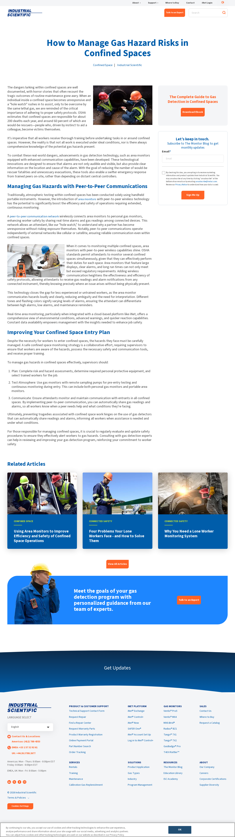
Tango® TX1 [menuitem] (170, 739)
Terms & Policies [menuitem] (16, 800)
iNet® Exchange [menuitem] (136, 715)
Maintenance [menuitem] (76, 785)
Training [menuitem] (73, 779)
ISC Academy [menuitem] (171, 785)
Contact (190, 3)
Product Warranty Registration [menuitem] (85, 739)
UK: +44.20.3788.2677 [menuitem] (23, 755)
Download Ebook (192, 114)
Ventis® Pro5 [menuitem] (170, 715)
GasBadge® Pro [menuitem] (172, 751)
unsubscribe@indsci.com (206, 184)
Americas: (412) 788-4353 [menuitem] (26, 744)
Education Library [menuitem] (173, 779)
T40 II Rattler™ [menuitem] (171, 756)
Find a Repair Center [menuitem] (80, 727)
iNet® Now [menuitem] (133, 727)
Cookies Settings (20, 808)
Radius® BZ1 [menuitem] (170, 733)
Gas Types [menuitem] (134, 779)
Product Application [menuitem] (138, 773)
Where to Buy (172, 3)
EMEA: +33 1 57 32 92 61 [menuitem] (24, 750)
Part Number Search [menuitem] (80, 751)
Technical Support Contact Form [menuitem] (86, 715)
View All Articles (117, 566)
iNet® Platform (61, 14)
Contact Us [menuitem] (206, 715)
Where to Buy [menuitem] (207, 721)
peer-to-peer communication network (36, 218)
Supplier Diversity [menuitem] (209, 791)
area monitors (88, 201)
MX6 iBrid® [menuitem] (169, 727)
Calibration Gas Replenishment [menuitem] (86, 791)
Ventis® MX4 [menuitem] (170, 721)
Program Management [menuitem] (140, 791)
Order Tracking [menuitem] (77, 756)
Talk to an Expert (174, 13)
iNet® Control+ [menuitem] (135, 721)
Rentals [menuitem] (73, 773)
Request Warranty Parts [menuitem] (82, 733)
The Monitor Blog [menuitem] (173, 773)
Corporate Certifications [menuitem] (213, 785)
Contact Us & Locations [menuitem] (26, 739)
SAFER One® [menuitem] (134, 733)
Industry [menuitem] (132, 785)
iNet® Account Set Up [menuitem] (139, 739)
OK (179, 830)
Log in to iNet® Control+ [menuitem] (140, 745)
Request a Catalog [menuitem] (210, 727)
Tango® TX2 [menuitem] (170, 745)
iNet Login (207, 3)
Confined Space (102, 67)
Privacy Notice (181, 186)
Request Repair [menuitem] (77, 721)
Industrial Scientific (130, 67)
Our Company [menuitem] (207, 773)
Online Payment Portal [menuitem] (81, 745)
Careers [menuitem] (204, 779)
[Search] (208, 14)
